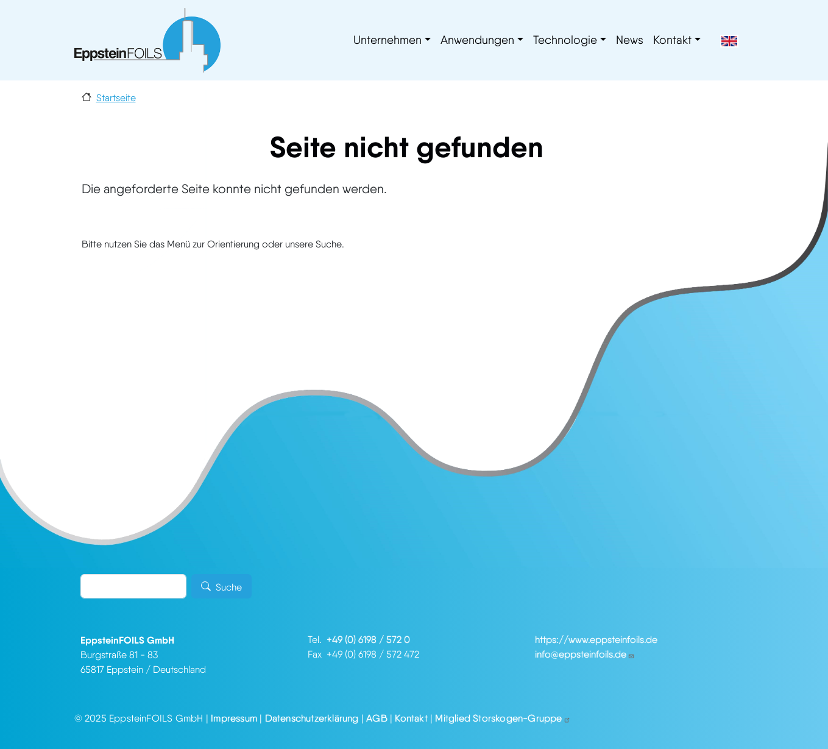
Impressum (234, 718)
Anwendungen (477, 40)
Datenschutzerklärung (312, 718)
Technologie (565, 40)
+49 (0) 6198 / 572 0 (368, 639)
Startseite (116, 98)
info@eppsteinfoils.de (585, 654)
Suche (229, 587)
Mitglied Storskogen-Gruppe (502, 718)
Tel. (317, 639)
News (629, 40)
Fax (317, 654)
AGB (376, 718)
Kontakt (672, 40)
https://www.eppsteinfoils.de (596, 639)
